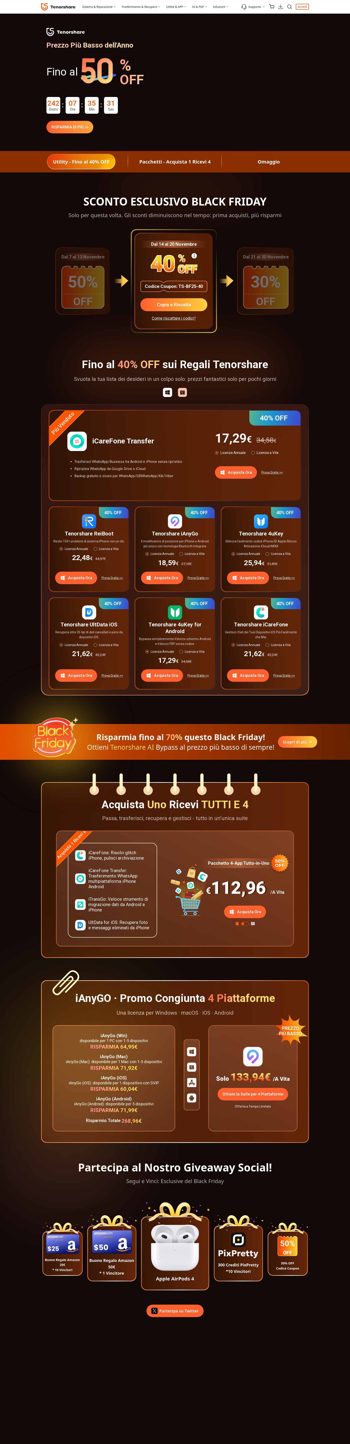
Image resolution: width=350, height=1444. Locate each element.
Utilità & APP (174, 7)
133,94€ (250, 1078)
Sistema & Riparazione (97, 7)
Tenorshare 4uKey (261, 535)
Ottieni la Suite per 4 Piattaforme (253, 1095)
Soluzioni (219, 7)
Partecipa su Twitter (175, 1312)
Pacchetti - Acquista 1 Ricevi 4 (175, 161)
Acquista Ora (236, 474)
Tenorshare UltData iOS (88, 626)
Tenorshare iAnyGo (175, 535)
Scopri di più (297, 743)
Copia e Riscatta (174, 305)
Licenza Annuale (233, 454)
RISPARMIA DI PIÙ (69, 127)
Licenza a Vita (267, 454)
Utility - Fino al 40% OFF (81, 161)
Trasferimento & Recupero (139, 7)
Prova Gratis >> (272, 473)
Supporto (251, 6)
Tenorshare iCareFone (261, 626)
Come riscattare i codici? (174, 319)
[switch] (245, 925)
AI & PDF (198, 7)
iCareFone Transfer (123, 442)
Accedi (302, 6)
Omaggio (268, 161)
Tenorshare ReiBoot (89, 535)
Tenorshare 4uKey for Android (175, 629)
